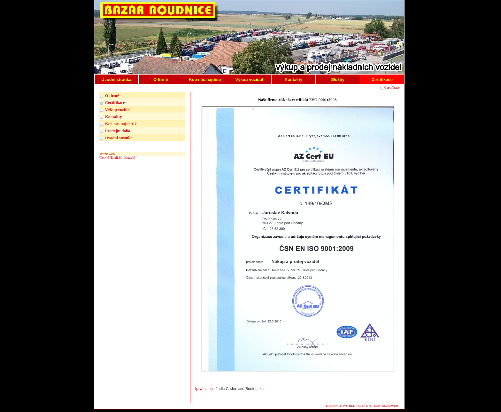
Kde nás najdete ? (121, 123)
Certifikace (392, 87)
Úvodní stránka (119, 137)
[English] (116, 157)
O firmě (112, 95)
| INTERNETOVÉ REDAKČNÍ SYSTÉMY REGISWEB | (362, 406)
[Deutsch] (128, 157)
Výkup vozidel (118, 109)
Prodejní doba (117, 130)
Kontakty (113, 116)
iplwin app (204, 388)
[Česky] (104, 157)
